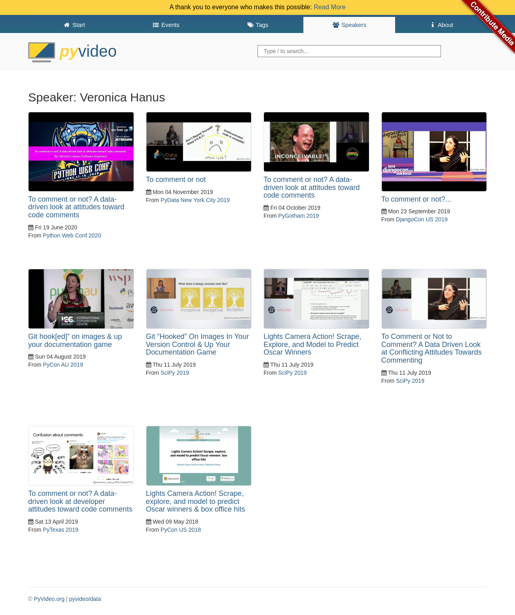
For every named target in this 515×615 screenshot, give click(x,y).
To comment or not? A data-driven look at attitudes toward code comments (76, 207)
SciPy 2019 (175, 372)
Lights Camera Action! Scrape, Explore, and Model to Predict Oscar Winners (312, 344)
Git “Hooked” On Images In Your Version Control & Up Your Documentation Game (197, 344)
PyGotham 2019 (298, 216)
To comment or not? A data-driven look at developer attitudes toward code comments (80, 501)
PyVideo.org (49, 599)
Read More (330, 7)
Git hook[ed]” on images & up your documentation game (75, 340)
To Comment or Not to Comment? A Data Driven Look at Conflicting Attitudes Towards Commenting (431, 348)
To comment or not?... (416, 199)
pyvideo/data (85, 599)
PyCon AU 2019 (63, 364)
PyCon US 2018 (181, 529)
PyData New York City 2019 (195, 200)
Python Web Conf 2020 (72, 235)
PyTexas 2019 (60, 529)
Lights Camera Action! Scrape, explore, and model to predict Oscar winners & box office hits (195, 501)
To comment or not (176, 179)
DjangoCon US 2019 (421, 219)
